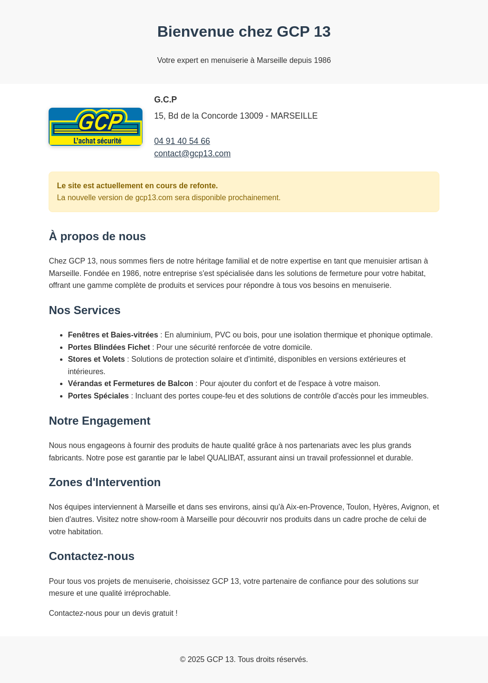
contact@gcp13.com (192, 153)
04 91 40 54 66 (182, 141)
